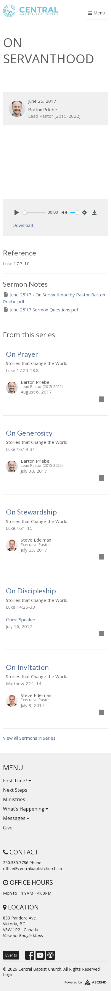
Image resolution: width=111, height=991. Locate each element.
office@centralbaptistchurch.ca (32, 868)
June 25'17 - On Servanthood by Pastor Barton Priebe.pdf (54, 297)
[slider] (34, 212)
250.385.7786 (15, 862)
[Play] (16, 212)
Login (8, 974)
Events (11, 955)
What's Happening (25, 809)
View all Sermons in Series (29, 738)
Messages (16, 818)
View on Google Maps (23, 935)
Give (7, 827)
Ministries (14, 799)
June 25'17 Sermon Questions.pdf (40, 309)
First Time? (17, 780)
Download (22, 225)
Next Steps (15, 790)
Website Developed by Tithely (55, 981)
